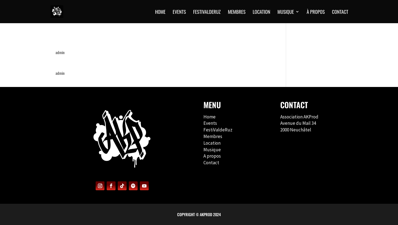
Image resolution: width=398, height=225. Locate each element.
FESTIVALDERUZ (207, 12)
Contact (211, 163)
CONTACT (340, 12)
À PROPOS (316, 12)
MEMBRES (236, 12)
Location (261, 12)
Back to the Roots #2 (79, 42)
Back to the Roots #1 (78, 63)
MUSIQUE (285, 12)
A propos (212, 156)
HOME (160, 12)
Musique (212, 150)
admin (60, 52)
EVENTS (179, 12)
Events (210, 123)
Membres (212, 136)
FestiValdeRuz (217, 130)
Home (209, 117)
